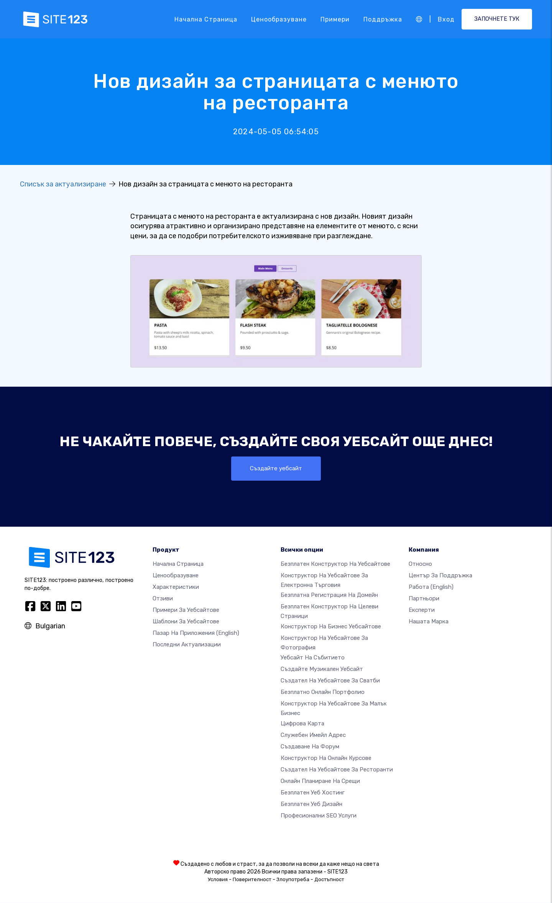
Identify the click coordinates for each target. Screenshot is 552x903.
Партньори (424, 598)
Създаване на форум (310, 746)
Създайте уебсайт (276, 468)
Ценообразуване (279, 19)
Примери (335, 19)
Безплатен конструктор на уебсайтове (335, 564)
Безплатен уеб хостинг (313, 792)
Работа (431, 587)
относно (420, 564)
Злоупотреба (292, 880)
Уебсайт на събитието (313, 658)
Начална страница (205, 19)
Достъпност (329, 880)
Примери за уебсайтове (186, 610)
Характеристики (176, 587)
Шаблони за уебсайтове (186, 621)
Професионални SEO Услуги (318, 815)
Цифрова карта (302, 723)
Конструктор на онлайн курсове (326, 758)
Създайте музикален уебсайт (322, 669)
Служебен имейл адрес (313, 735)
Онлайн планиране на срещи (320, 781)
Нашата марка (429, 621)
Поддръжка (382, 19)
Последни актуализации (187, 644)
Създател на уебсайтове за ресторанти (337, 769)
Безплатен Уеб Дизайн (311, 804)
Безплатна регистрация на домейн (329, 595)
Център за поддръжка (440, 575)
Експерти (422, 610)
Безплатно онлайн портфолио (323, 692)
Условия (218, 880)
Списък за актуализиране (63, 184)
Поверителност (252, 880)
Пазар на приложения (196, 633)
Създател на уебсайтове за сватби (330, 681)
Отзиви (163, 598)
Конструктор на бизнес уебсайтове (331, 626)
